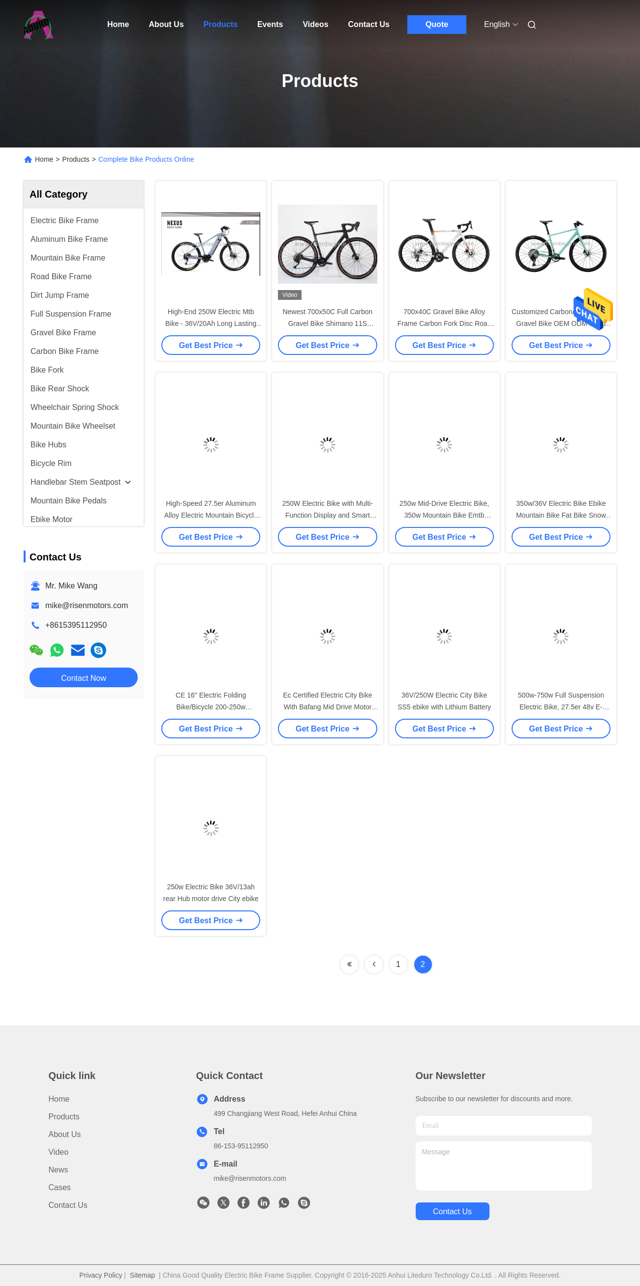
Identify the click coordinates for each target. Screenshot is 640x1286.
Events (270, 24)
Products (221, 24)
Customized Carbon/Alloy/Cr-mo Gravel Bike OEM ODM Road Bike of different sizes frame (561, 323)
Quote (437, 24)
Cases (60, 1187)
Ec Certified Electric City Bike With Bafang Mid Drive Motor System (327, 707)
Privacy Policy (100, 1275)
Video (59, 1152)
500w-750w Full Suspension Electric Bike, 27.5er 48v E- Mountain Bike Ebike (561, 707)
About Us (166, 24)
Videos (315, 24)
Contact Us (369, 24)
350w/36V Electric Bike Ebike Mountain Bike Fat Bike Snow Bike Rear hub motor (561, 515)
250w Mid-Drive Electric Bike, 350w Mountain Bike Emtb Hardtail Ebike (444, 515)
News (58, 1170)
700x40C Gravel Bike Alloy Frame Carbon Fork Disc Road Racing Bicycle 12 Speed (444, 323)
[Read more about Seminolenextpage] (349, 964)
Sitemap (142, 1275)
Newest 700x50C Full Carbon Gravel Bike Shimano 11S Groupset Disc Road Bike (327, 323)
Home (118, 24)
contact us (452, 1211)
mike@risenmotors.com (86, 605)
